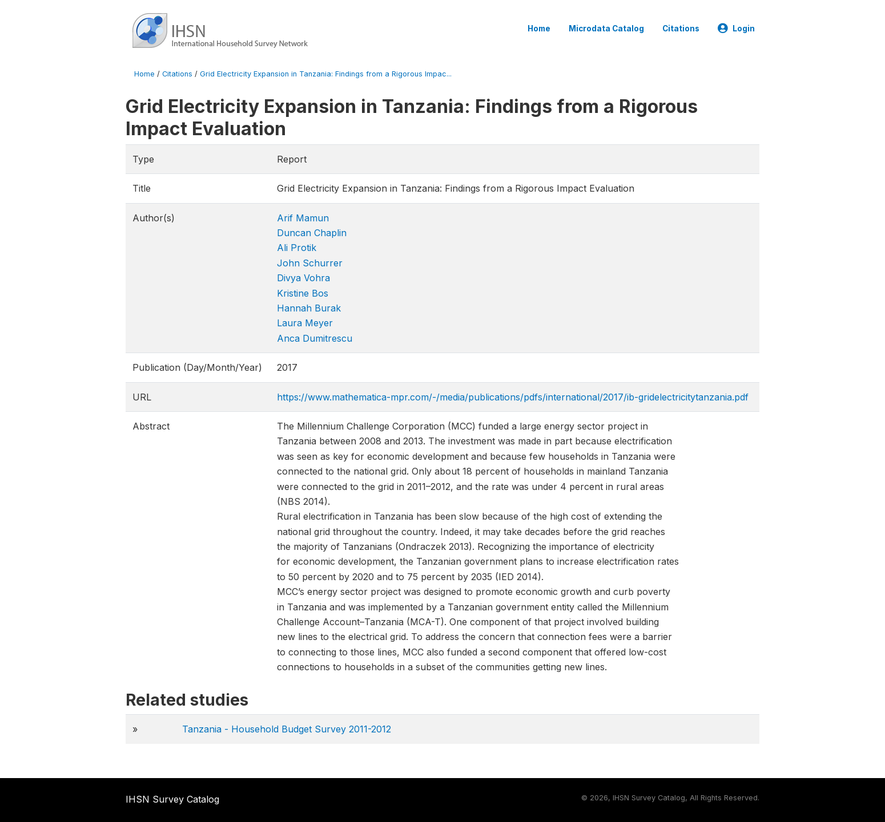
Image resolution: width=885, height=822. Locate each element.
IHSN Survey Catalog (172, 799)
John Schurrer (310, 263)
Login (736, 28)
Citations (680, 28)
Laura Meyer (305, 323)
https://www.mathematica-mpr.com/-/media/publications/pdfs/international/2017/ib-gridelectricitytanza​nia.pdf (513, 397)
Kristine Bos (302, 293)
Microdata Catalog (606, 28)
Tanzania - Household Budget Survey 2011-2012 (286, 729)
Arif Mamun (303, 218)
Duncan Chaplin (312, 232)
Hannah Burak (309, 308)
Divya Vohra (303, 278)
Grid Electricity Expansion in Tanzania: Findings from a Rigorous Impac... (326, 74)
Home (539, 28)
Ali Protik (296, 247)
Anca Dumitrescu (314, 338)
